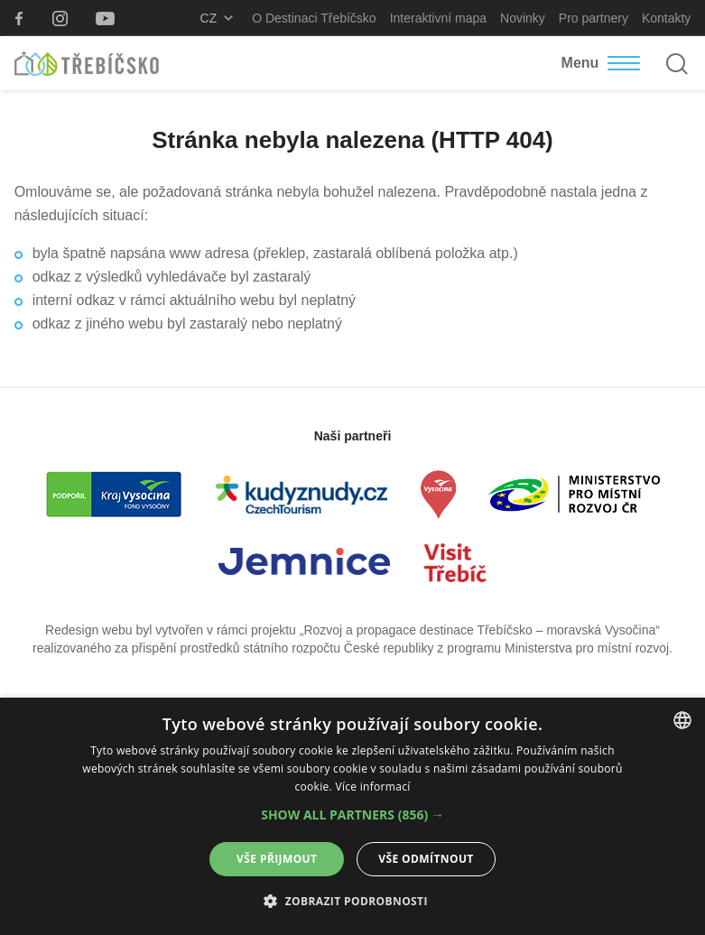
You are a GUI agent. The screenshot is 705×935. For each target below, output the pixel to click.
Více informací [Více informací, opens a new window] (372, 786)
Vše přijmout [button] (277, 858)
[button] (352, 815)
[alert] (352, 816)
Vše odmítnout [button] (425, 858)
